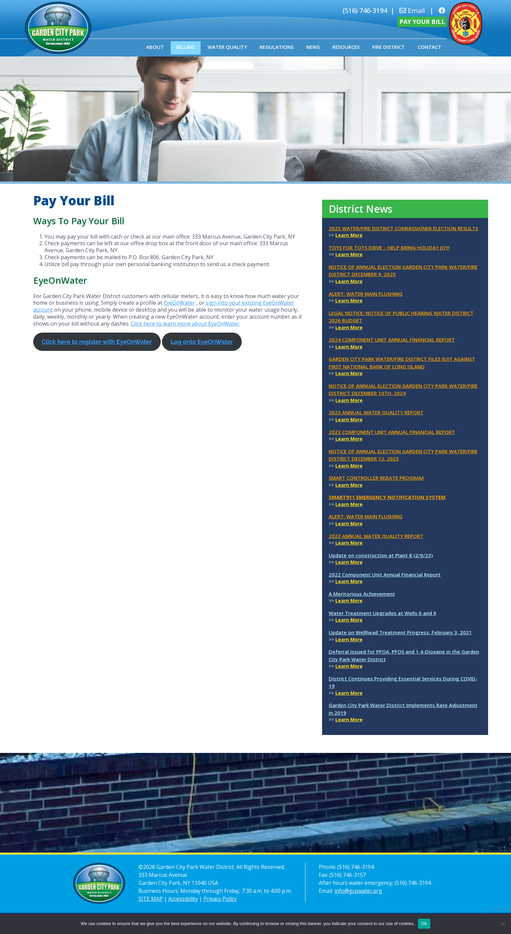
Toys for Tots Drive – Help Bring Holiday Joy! (389, 247)
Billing (185, 47)
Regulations (277, 47)
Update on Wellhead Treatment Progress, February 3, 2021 (400, 632)
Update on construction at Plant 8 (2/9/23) (381, 555)
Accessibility (183, 898)
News (313, 47)
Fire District (388, 47)
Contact (429, 47)
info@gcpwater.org (358, 890)
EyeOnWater (179, 302)
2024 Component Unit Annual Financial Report (392, 339)
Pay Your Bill (422, 22)
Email (412, 10)
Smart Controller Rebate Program (376, 477)
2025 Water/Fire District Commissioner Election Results (403, 228)
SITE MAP (150, 898)
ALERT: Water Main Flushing (365, 293)
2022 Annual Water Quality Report (376, 536)
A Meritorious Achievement (362, 593)
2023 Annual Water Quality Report (376, 412)
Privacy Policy (220, 898)
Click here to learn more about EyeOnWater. (185, 323)
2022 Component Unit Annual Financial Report (385, 574)
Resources (346, 47)
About (155, 47)
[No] (502, 923)
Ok (424, 923)
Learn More (349, 235)
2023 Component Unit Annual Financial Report (392, 432)
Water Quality (227, 47)
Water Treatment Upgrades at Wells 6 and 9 (382, 613)
